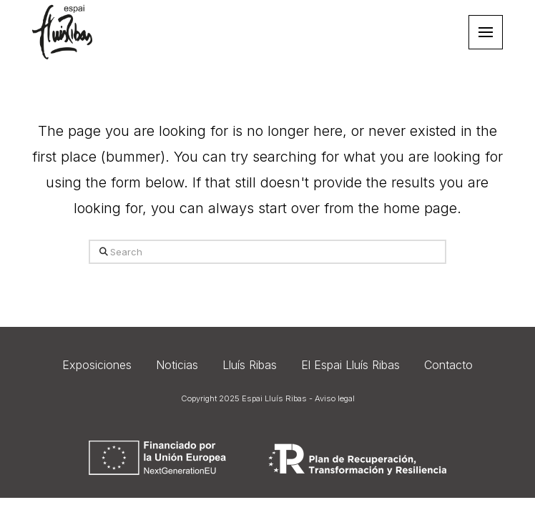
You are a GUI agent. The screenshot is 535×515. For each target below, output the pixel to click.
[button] (485, 32)
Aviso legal (335, 398)
